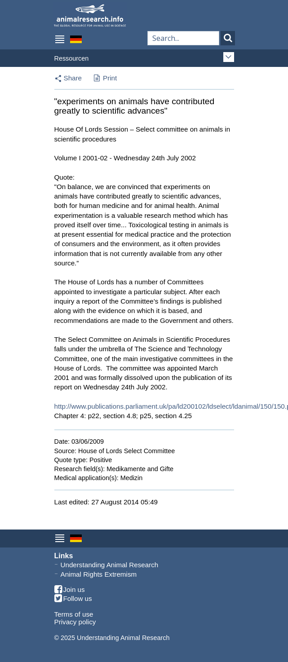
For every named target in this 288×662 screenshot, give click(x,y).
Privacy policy (75, 622)
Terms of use (73, 614)
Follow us (73, 599)
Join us (69, 590)
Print (105, 78)
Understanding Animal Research (110, 565)
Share (73, 78)
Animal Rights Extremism (99, 574)
